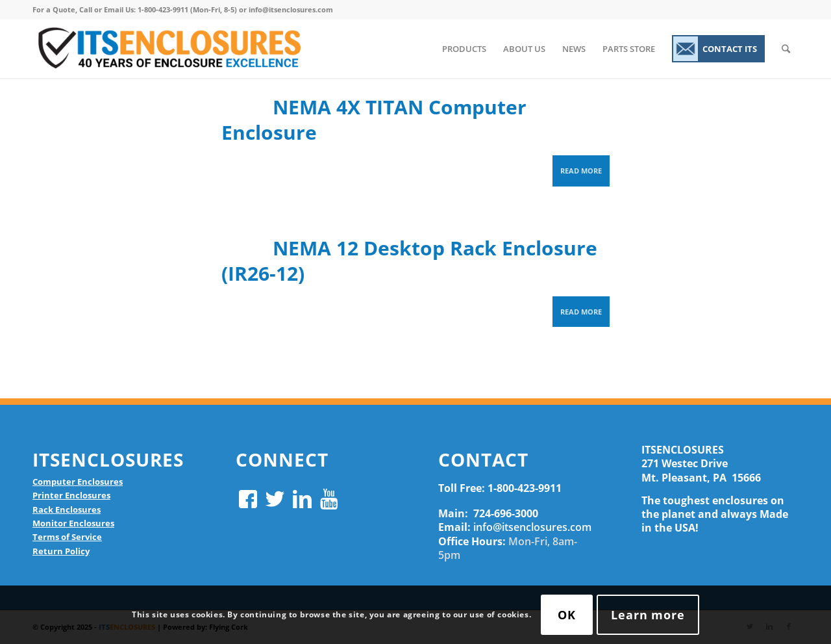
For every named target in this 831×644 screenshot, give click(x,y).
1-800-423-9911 (525, 488)
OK (567, 615)
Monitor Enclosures (73, 523)
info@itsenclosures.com (532, 527)
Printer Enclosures (71, 495)
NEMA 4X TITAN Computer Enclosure (374, 120)
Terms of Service (67, 537)
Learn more (648, 615)
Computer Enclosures (77, 481)
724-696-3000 (505, 513)
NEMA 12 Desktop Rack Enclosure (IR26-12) (409, 261)
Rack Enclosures (66, 509)
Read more (581, 170)
